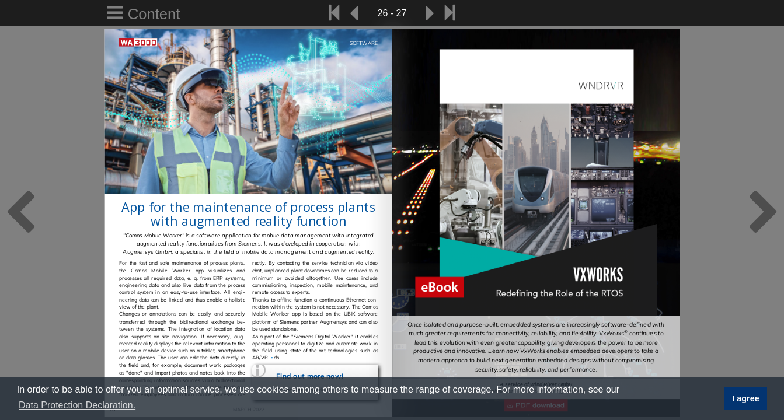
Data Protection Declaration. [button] (77, 405)
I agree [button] (745, 398)
